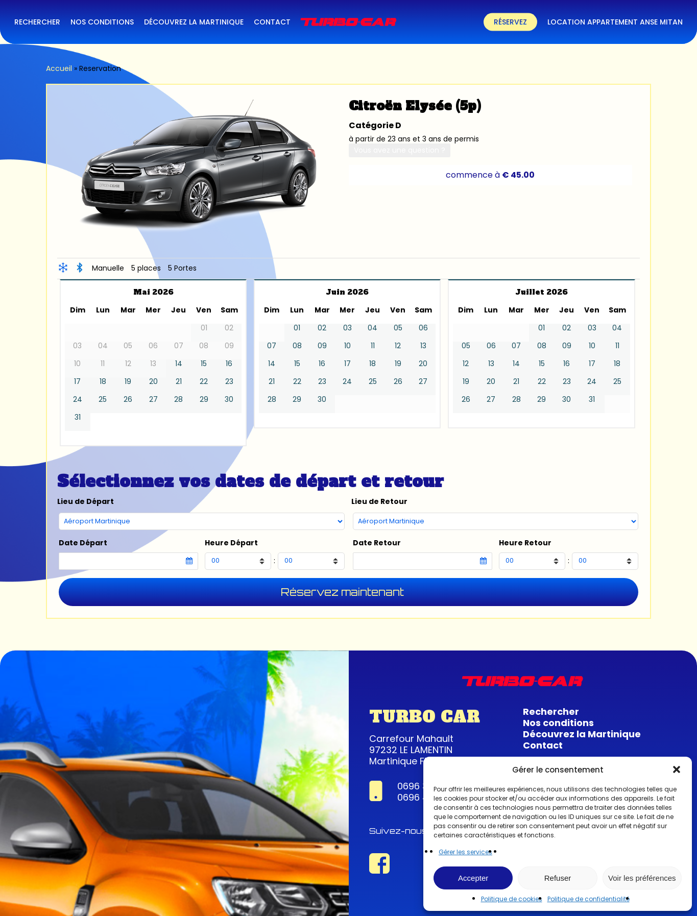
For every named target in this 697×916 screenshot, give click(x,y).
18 (103, 381)
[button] (676, 769)
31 (78, 417)
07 (271, 346)
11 (373, 346)
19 (128, 381)
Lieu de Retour (379, 502)
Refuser (557, 878)
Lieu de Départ (85, 502)
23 (229, 381)
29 (204, 399)
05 (398, 328)
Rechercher (551, 711)
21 (179, 381)
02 (322, 328)
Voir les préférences (642, 878)
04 (372, 328)
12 (398, 346)
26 (128, 399)
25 (103, 399)
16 (229, 363)
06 (423, 328)
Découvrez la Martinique (582, 734)
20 (153, 381)
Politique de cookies (511, 899)
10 (347, 346)
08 (297, 346)
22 (204, 381)
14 (178, 363)
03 (347, 328)
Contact (543, 745)
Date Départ (83, 543)
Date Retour (377, 543)
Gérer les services (465, 852)
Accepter (473, 878)
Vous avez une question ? (399, 150)
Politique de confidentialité (588, 899)
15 (204, 363)
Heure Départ (231, 543)
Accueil (59, 68)
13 (423, 346)
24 (77, 399)
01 (297, 328)
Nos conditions (558, 722)
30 (229, 399)
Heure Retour (525, 543)
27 (153, 399)
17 (77, 381)
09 (322, 346)
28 (178, 399)
